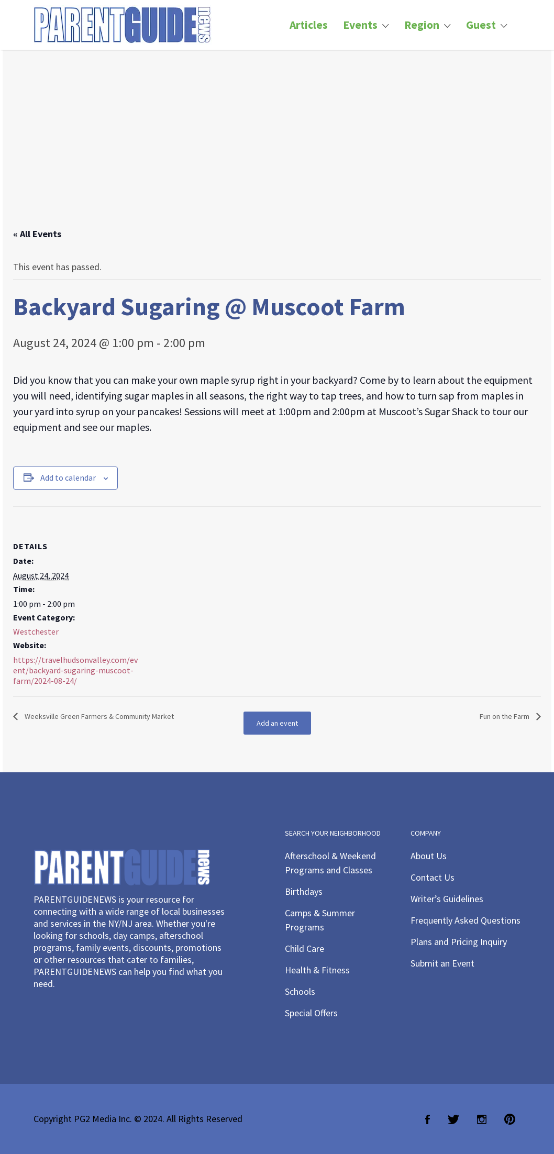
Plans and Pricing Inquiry (459, 942)
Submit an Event (442, 963)
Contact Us (433, 877)
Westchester (36, 631)
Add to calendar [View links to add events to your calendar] (68, 477)
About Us (429, 856)
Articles (309, 25)
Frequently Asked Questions (465, 920)
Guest (481, 25)
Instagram (482, 1119)
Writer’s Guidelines (447, 899)
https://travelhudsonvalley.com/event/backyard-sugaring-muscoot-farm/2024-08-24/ (75, 670)
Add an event (277, 723)
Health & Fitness (317, 970)
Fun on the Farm (505, 716)
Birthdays (304, 891)
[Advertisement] (277, 149)
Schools (300, 991)
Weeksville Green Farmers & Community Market (98, 716)
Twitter (453, 1119)
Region (421, 25)
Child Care (304, 948)
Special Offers (311, 1013)
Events (360, 25)
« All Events (37, 234)
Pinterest (509, 1119)
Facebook (427, 1119)
